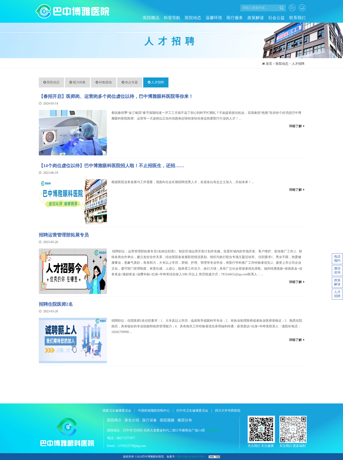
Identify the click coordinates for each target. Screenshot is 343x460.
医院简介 (114, 420)
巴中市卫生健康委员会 (192, 410)
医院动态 (193, 17)
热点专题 (130, 82)
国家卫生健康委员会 (117, 410)
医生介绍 (132, 420)
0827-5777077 (126, 438)
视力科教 (77, 82)
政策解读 (255, 17)
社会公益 (276, 17)
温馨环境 (214, 17)
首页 (269, 63)
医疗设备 (149, 420)
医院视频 (167, 420)
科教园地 (104, 82)
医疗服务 (235, 17)
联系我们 (297, 17)
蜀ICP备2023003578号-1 (192, 456)
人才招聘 (298, 63)
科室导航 (172, 17)
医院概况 (151, 17)
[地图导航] (213, 430)
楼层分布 (185, 420)
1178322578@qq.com (132, 446)
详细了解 (296, 126)
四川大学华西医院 (227, 410)
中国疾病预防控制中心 (154, 410)
